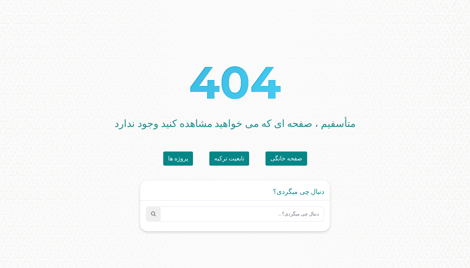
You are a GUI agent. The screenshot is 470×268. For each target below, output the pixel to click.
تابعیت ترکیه (229, 158)
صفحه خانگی (286, 158)
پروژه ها (178, 158)
